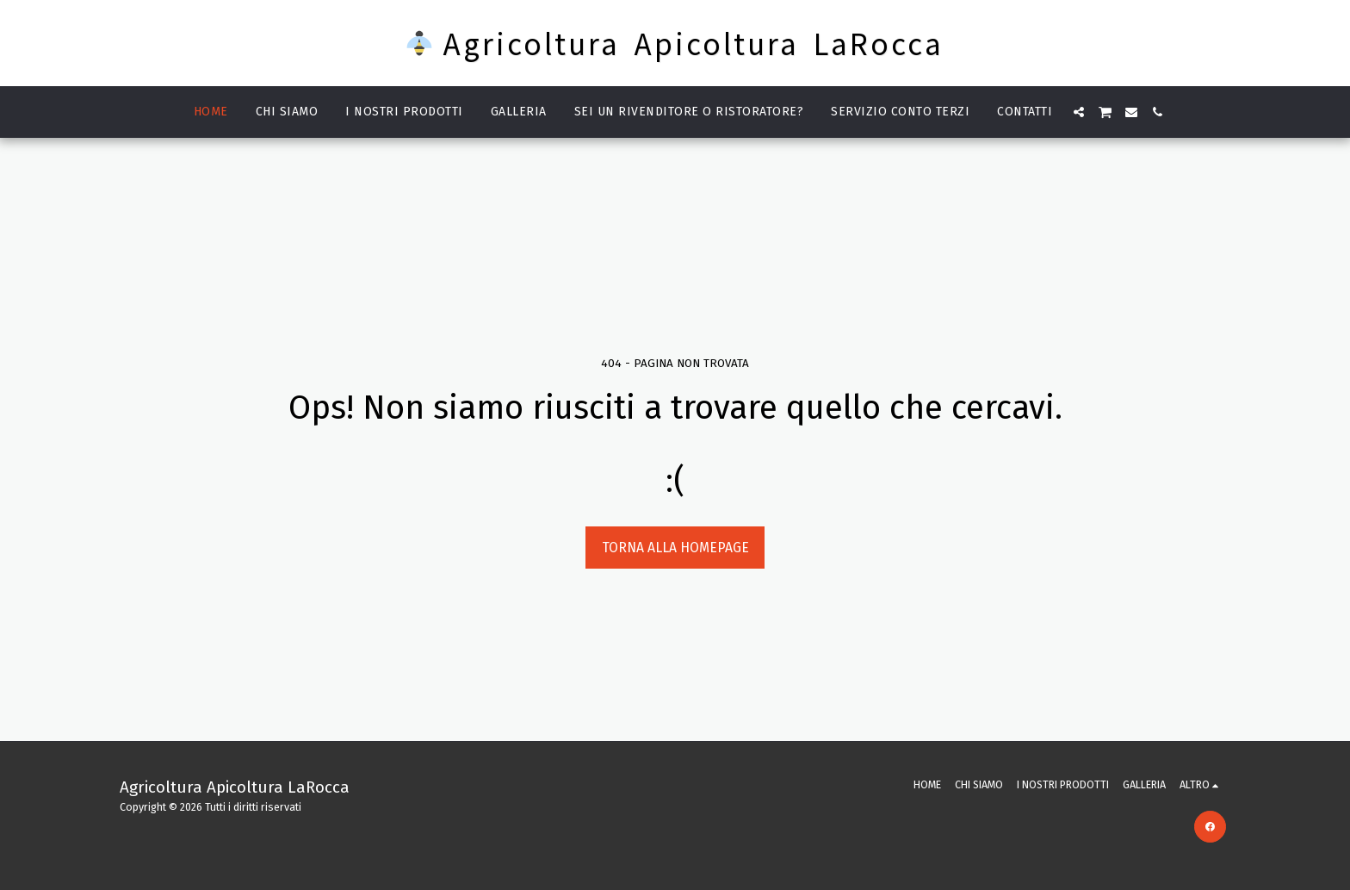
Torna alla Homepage (675, 547)
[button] (1079, 112)
